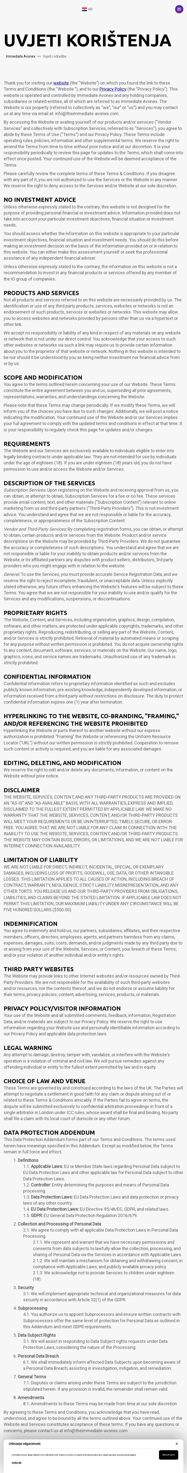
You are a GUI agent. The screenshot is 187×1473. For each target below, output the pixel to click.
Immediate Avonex (20, 56)
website (61, 82)
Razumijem (168, 1455)
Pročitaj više (16, 1463)
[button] (179, 9)
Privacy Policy (113, 89)
